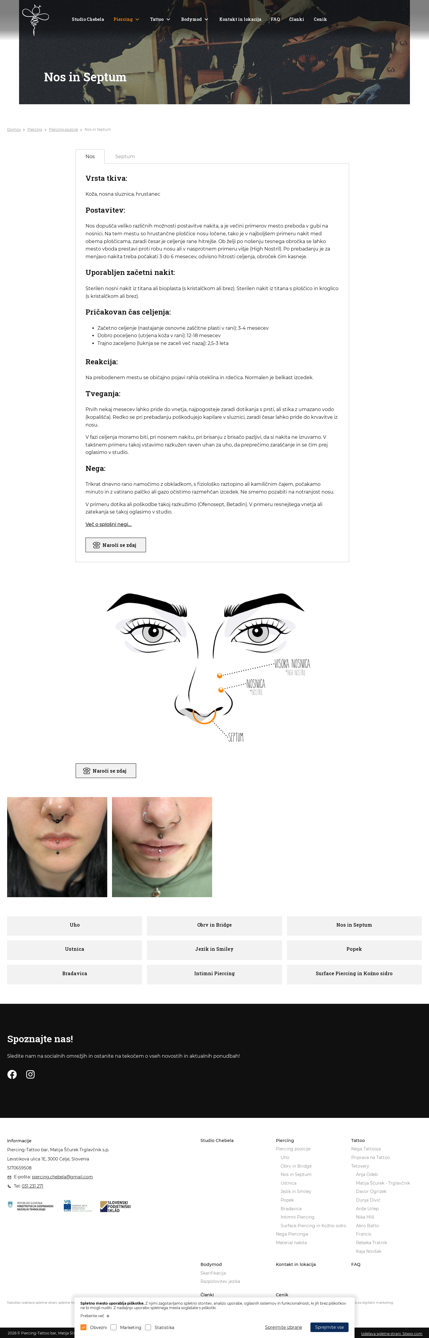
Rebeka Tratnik (371, 1242)
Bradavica (291, 1208)
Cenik (320, 19)
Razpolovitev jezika (220, 1281)
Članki (296, 19)
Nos (90, 156)
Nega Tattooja (366, 1149)
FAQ (275, 19)
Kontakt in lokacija (240, 19)
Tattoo (157, 19)
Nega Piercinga (292, 1234)
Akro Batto (367, 1225)
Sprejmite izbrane (283, 1327)
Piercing (123, 19)
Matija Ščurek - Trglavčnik (383, 1183)
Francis (363, 1234)
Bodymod (191, 19)
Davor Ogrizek (371, 1191)
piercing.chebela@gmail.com (62, 1177)
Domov (14, 129)
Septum (125, 156)
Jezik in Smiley (296, 1191)
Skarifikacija (213, 1273)
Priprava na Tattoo (370, 1157)
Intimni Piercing (298, 1217)
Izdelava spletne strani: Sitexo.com (391, 1333)
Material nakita (291, 1242)
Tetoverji (360, 1166)
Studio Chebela (88, 19)
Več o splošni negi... (109, 524)
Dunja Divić (368, 1200)
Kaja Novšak (368, 1251)
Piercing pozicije (63, 129)
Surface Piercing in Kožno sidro (313, 1225)
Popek (287, 1200)
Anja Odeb (367, 1174)
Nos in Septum (98, 129)
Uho (285, 1157)
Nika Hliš (365, 1217)
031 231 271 (32, 1186)
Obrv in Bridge (296, 1166)
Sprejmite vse (329, 1327)
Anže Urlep (367, 1208)
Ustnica (288, 1183)
